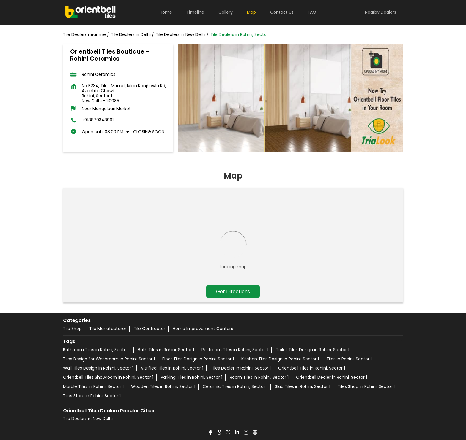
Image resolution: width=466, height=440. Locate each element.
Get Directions (233, 291)
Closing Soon (148, 132)
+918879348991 (98, 119)
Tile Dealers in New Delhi (88, 419)
